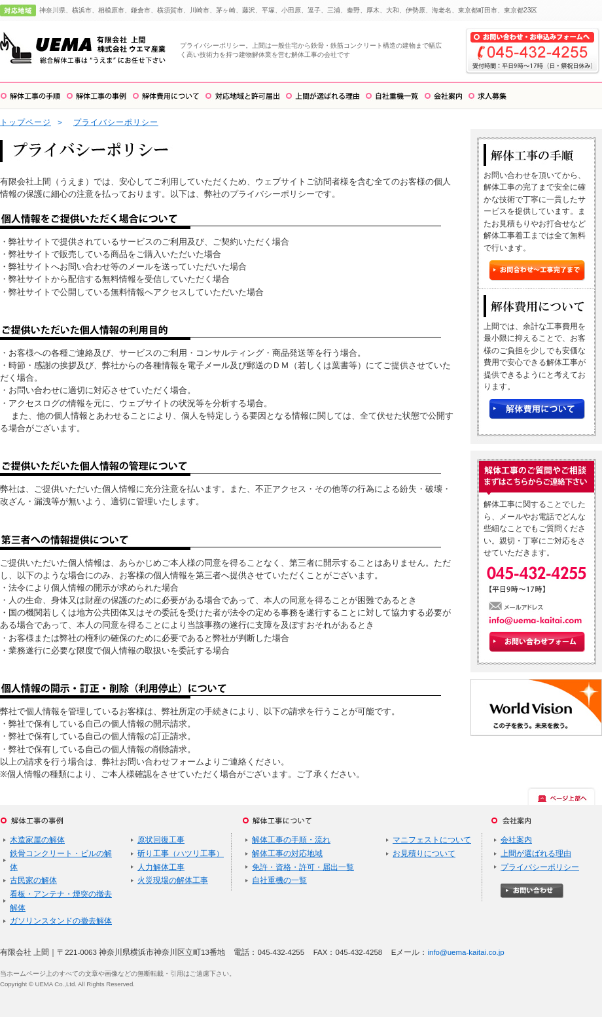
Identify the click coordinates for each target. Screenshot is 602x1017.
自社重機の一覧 (279, 880)
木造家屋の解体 (37, 840)
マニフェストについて (432, 840)
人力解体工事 (161, 867)
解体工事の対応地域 (287, 853)
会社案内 (516, 840)
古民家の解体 (33, 880)
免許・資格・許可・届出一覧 (303, 867)
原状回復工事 (161, 840)
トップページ (25, 122)
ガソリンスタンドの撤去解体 (61, 921)
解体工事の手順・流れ (291, 840)
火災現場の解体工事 (172, 880)
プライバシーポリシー (115, 122)
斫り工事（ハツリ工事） (180, 853)
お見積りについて (424, 853)
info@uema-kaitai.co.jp (465, 952)
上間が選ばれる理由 (536, 853)
